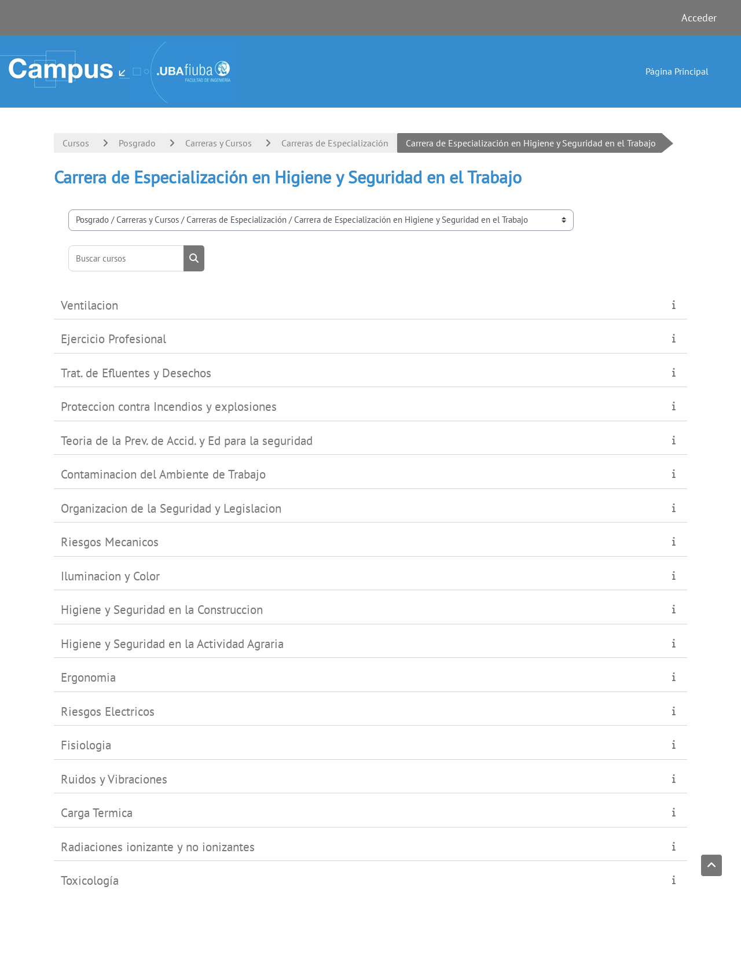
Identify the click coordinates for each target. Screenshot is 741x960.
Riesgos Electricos (108, 711)
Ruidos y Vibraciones (114, 779)
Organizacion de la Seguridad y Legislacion (171, 508)
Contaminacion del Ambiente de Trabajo (163, 474)
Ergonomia (88, 677)
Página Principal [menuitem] (677, 71)
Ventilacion (89, 305)
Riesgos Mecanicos (110, 542)
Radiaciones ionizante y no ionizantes (158, 847)
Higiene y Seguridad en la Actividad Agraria (172, 644)
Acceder (699, 17)
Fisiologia (86, 745)
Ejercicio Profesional (113, 339)
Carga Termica (97, 813)
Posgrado (137, 143)
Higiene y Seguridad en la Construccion (162, 609)
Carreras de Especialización (334, 143)
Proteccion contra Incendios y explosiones (169, 406)
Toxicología (90, 880)
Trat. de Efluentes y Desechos (136, 373)
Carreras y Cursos (218, 143)
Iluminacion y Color (110, 576)
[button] (711, 865)
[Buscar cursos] (126, 258)
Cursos (76, 143)
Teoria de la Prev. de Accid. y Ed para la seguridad (187, 440)
